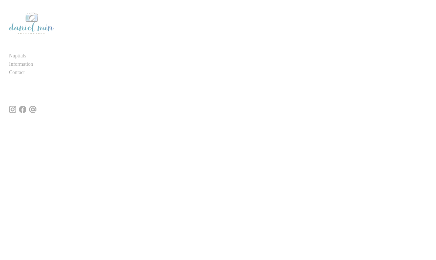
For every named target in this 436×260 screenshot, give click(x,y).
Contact (17, 75)
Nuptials (17, 58)
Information (21, 66)
